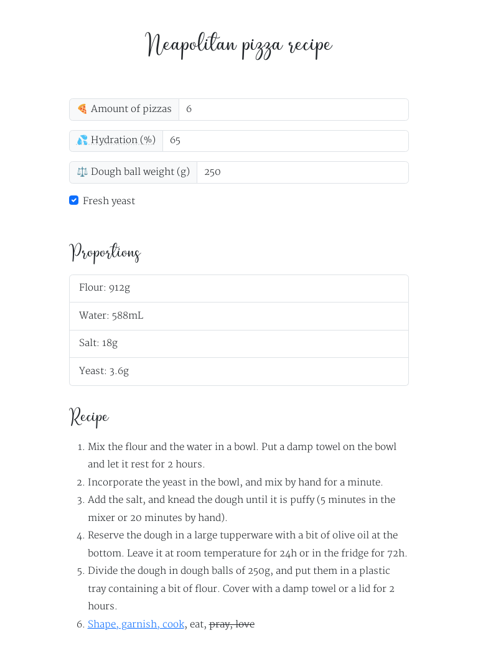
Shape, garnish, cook (136, 625)
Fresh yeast (109, 201)
